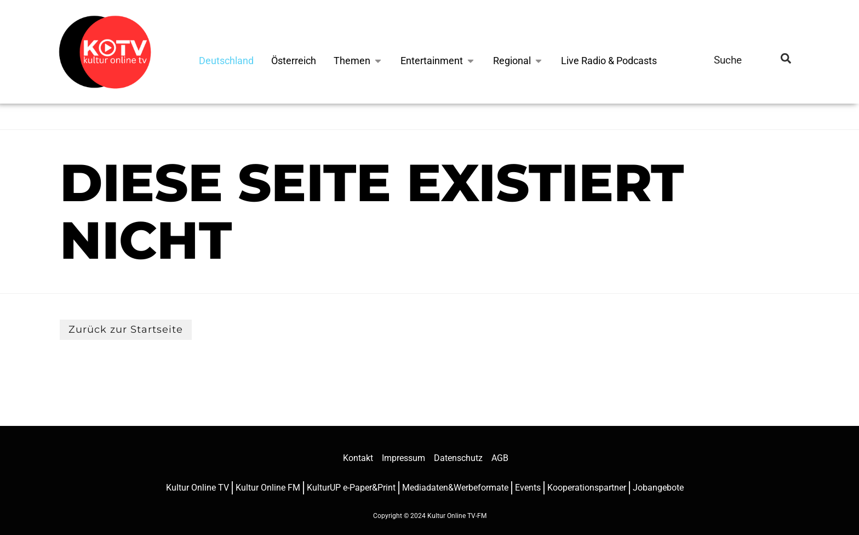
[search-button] (785, 60)
